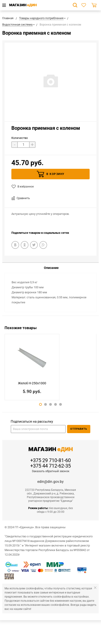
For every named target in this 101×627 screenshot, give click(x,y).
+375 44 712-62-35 (50, 466)
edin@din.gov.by (50, 481)
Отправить (78, 428)
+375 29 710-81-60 (50, 460)
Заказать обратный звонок (50, 471)
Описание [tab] (51, 268)
